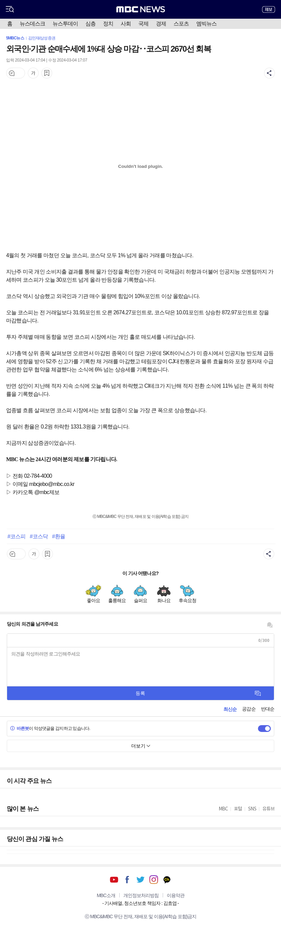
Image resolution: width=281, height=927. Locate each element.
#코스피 (16, 536)
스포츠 (181, 24)
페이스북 (127, 879)
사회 (126, 24)
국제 (143, 24)
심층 (90, 24)
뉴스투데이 (65, 24)
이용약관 (175, 895)
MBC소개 (106, 895)
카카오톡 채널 (167, 879)
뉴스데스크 (32, 24)
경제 (161, 24)
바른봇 (19, 728)
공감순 (248, 709)
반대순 (267, 709)
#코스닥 (39, 536)
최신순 (230, 709)
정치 (108, 24)
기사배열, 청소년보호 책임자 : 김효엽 (140, 903)
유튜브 (114, 879)
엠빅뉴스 (206, 24)
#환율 (58, 536)
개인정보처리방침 (141, 895)
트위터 (140, 879)
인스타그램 (153, 879)
